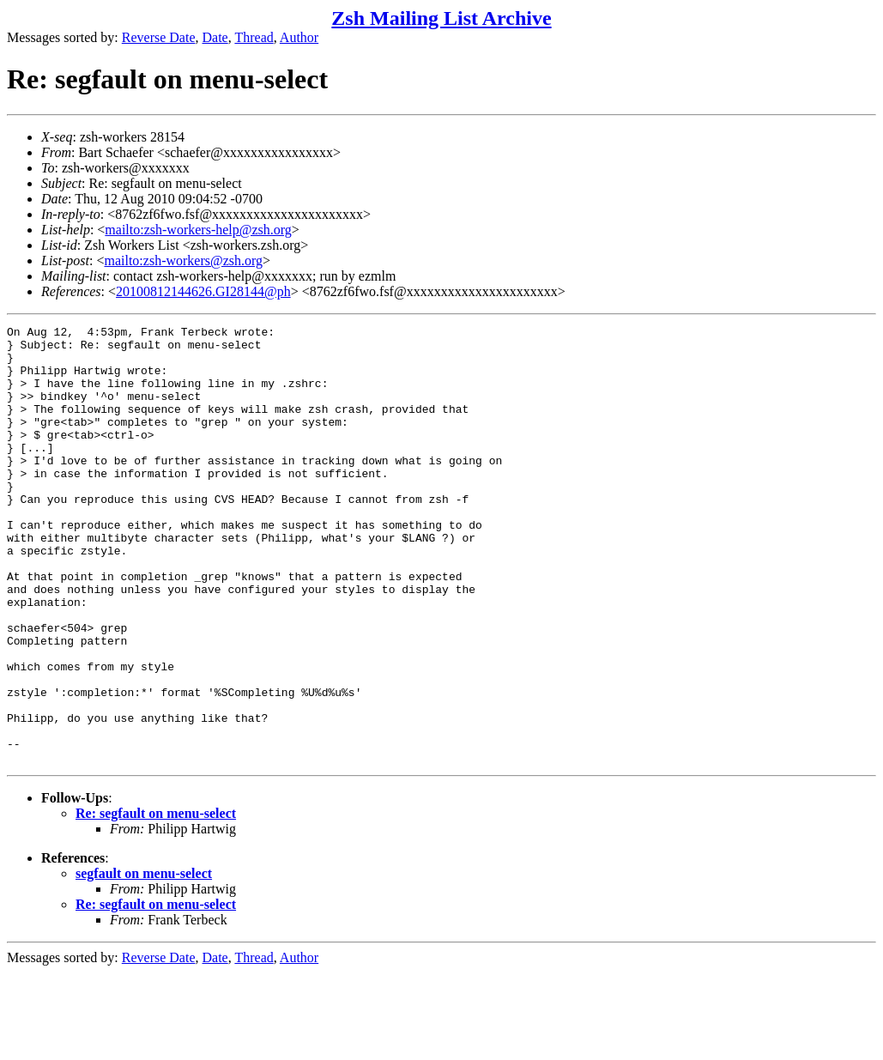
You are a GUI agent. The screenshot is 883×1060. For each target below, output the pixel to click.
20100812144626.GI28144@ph (203, 291)
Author (299, 37)
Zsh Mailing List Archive (441, 18)
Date (215, 37)
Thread (253, 37)
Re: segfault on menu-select (156, 900)
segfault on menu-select (144, 961)
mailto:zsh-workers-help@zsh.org (198, 229)
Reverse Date (159, 37)
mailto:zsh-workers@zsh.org (183, 260)
